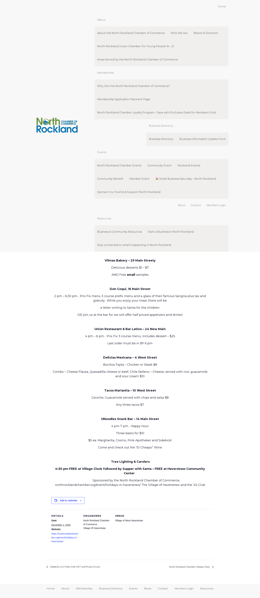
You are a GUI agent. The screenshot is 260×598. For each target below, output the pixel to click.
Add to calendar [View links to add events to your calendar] (68, 500)
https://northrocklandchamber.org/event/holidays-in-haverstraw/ (64, 537)
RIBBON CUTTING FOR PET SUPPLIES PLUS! (78, 567)
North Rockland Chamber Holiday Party (186, 567)
